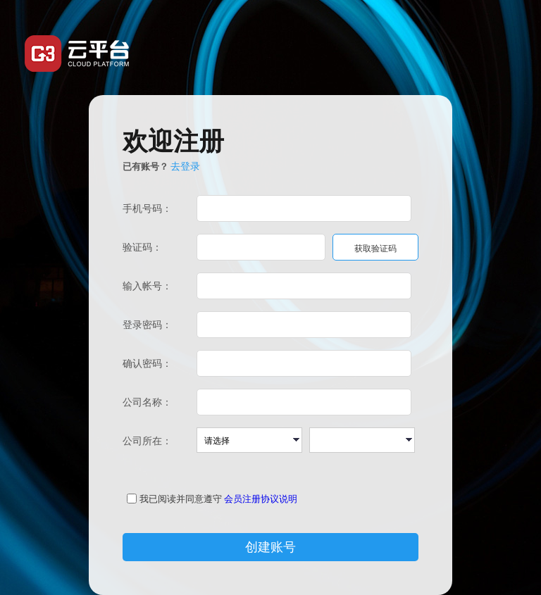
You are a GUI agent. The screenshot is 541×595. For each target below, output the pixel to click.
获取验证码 (375, 248)
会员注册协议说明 (260, 499)
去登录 (185, 166)
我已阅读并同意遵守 (180, 499)
